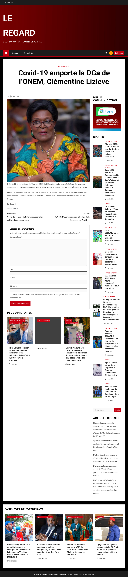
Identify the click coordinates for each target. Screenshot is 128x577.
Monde (107, 165)
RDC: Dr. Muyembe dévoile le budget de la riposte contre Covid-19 (68, 216)
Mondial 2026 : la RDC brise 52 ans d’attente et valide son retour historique (112, 150)
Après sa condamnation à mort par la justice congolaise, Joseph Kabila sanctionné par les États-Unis (49, 549)
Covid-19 (14, 209)
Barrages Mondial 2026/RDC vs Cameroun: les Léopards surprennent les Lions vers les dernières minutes (112, 341)
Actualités (28, 53)
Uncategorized (63, 66)
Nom (12, 269)
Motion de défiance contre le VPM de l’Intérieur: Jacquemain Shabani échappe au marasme (106, 458)
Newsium (77, 574)
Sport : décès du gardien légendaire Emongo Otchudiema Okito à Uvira (111, 369)
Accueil (15, 53)
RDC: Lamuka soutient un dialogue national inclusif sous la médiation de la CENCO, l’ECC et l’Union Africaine (19, 354)
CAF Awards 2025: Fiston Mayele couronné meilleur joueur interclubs (112, 282)
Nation (12, 320)
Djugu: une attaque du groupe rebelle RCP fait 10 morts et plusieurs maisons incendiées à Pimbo (107, 549)
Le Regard (119, 53)
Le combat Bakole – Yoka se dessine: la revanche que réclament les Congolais (111, 212)
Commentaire (16, 237)
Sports (114, 141)
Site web (13, 286)
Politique (20, 320)
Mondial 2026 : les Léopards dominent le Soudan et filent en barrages (112, 391)
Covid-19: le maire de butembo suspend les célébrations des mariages (27, 216)
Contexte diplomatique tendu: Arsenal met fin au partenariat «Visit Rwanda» (111, 258)
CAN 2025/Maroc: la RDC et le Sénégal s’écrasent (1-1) (112, 235)
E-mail (13, 277)
